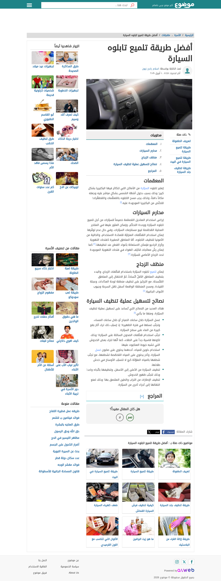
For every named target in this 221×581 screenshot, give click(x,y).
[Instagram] (177, 562)
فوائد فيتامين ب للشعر (65, 418)
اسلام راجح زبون (150, 68)
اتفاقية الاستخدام (37, 566)
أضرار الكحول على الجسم (64, 444)
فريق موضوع (40, 572)
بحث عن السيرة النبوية (66, 451)
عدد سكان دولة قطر (67, 458)
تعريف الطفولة (181, 141)
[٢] (94, 244)
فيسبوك (170, 432)
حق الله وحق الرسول (66, 431)
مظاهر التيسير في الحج (65, 438)
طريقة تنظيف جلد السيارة (182, 170)
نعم (130, 417)
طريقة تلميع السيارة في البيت (180, 159)
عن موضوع (73, 560)
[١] (121, 202)
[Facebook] (191, 562)
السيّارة (145, 188)
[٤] (144, 291)
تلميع (153, 271)
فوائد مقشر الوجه (68, 464)
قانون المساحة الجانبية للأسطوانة (59, 471)
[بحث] (132, 5)
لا (120, 417)
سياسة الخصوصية (70, 566)
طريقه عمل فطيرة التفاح (64, 411)
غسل (98, 350)
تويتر (157, 432)
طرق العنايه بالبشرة (67, 424)
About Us (74, 572)
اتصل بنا (42, 560)
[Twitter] (184, 562)
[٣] (129, 254)
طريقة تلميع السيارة (183, 149)
